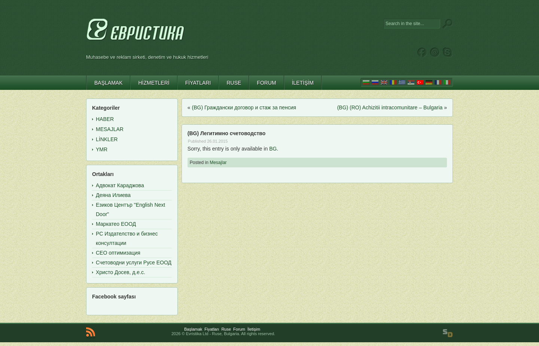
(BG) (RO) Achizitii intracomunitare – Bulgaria (390, 107)
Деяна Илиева (113, 195)
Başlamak (193, 329)
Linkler (107, 139)
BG (273, 149)
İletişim (253, 329)
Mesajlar (218, 162)
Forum (239, 329)
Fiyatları (211, 329)
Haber (105, 119)
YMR (101, 149)
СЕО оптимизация (118, 253)
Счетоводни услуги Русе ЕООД (133, 262)
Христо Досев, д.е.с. (120, 272)
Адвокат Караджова (120, 185)
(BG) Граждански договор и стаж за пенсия (244, 107)
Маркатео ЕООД (116, 224)
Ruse (226, 329)
